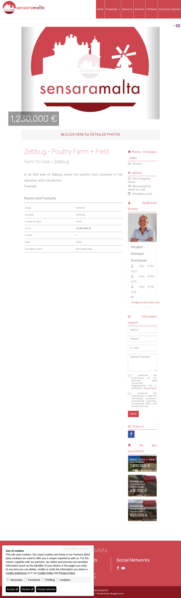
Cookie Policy (45, 573)
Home (100, 9)
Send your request (169, 9)
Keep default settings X (77, 548)
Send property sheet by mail (139, 188)
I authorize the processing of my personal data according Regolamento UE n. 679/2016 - (142, 382)
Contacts (151, 9)
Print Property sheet (139, 180)
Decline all (28, 589)
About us (127, 9)
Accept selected (46, 589)
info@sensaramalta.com (145, 302)
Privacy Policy (150, 388)
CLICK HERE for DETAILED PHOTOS (90, 134)
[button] (28, 73)
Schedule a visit (140, 194)
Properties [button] (113, 9)
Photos (135, 163)
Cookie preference (16, 573)
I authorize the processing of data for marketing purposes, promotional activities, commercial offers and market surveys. (142, 399)
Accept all (12, 589)
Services (139, 9)
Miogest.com (117, 593)
